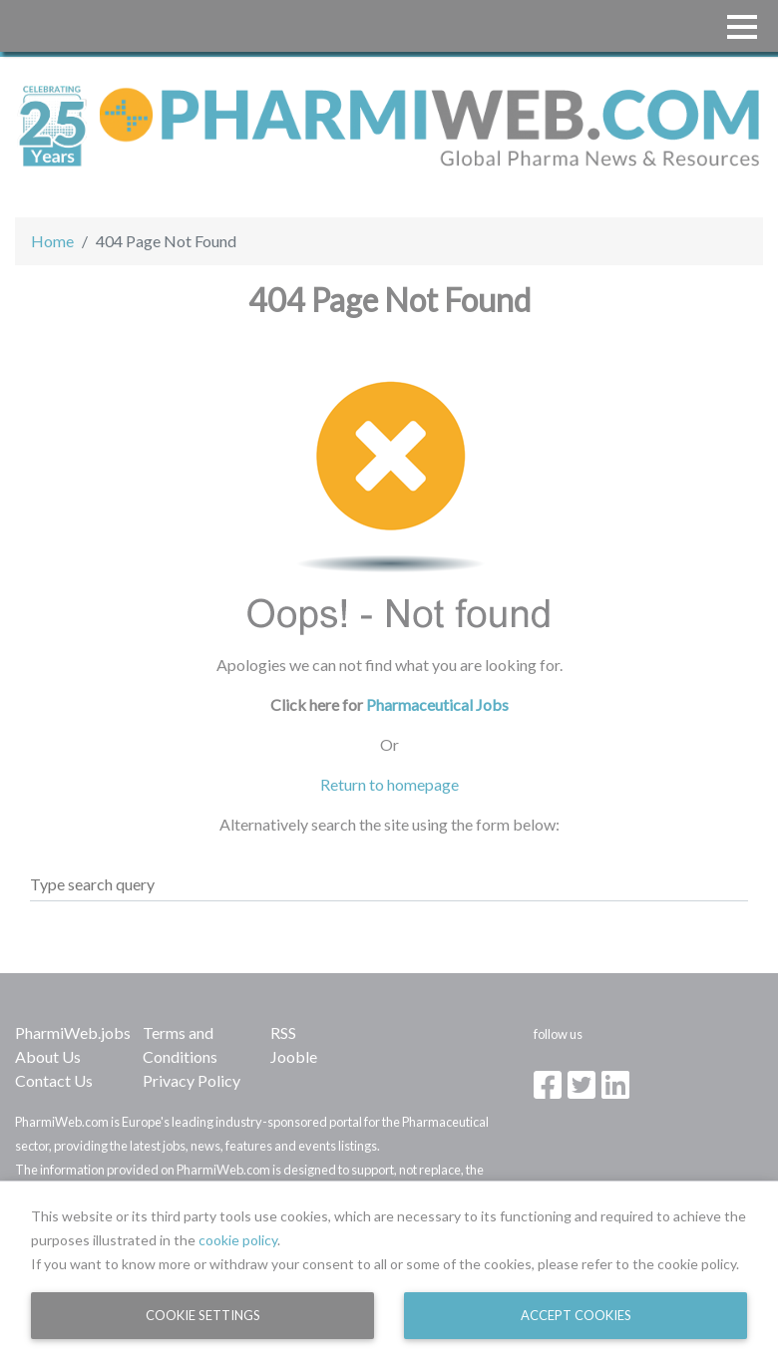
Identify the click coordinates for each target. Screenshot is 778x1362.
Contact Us (54, 1080)
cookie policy (237, 1239)
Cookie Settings (203, 1315)
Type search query (92, 883)
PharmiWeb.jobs (73, 1032)
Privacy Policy (191, 1080)
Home (52, 240)
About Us (48, 1056)
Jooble (293, 1056)
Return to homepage (389, 784)
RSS (283, 1032)
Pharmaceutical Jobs (437, 704)
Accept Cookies (576, 1315)
